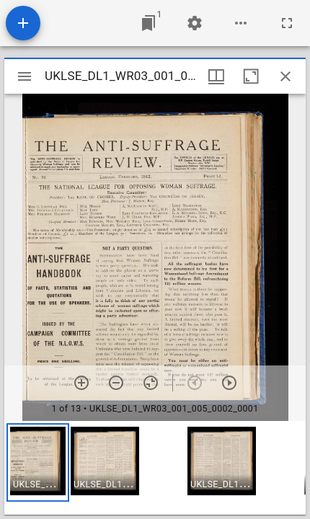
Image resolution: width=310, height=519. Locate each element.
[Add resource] (23, 23)
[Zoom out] (116, 382)
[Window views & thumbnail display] (216, 76)
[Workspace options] (240, 23)
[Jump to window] (148, 23)
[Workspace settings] (194, 23)
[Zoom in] (81, 382)
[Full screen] (287, 23)
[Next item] (229, 382)
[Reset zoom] (150, 382)
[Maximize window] (251, 76)
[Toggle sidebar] (24, 76)
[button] (38, 462)
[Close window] (285, 76)
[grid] (155, 468)
